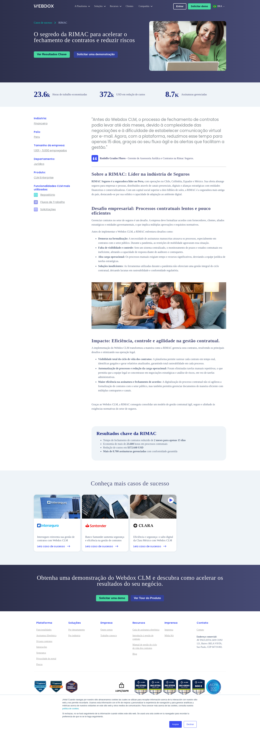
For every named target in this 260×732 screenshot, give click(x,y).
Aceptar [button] (175, 724)
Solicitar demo (199, 6)
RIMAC (62, 22)
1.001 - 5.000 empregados (50, 150)
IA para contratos (44, 641)
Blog (134, 654)
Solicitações (48, 209)
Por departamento (76, 630)
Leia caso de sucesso (53, 546)
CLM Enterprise (44, 177)
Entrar (179, 6)
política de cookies (70, 708)
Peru (37, 137)
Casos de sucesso (43, 22)
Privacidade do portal (46, 658)
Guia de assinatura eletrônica (145, 630)
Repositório (47, 195)
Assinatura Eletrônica (46, 635)
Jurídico (39, 164)
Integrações (41, 647)
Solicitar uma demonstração (96, 54)
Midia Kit (169, 635)
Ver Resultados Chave (52, 54)
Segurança (41, 653)
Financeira (40, 123)
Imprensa (168, 630)
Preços (39, 664)
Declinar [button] (190, 724)
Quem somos (106, 630)
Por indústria (74, 635)
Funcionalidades (44, 630)
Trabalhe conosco (108, 635)
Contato (200, 630)
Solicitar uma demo (112, 598)
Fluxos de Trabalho (52, 202)
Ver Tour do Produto (147, 598)
